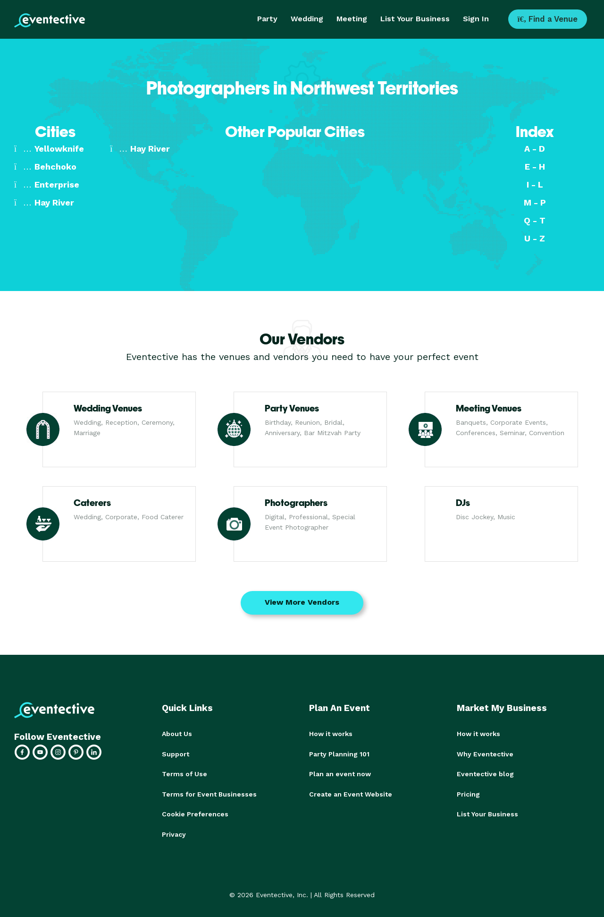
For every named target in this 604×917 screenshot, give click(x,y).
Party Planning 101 (339, 753)
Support (175, 753)
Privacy (174, 833)
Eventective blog (485, 773)
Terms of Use (184, 773)
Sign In (476, 18)
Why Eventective (485, 753)
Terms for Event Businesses (209, 793)
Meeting (351, 18)
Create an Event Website (350, 793)
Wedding (307, 18)
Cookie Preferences (195, 813)
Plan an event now (340, 773)
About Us (177, 733)
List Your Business (415, 18)
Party (267, 18)
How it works (330, 733)
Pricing (468, 793)
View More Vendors (302, 602)
